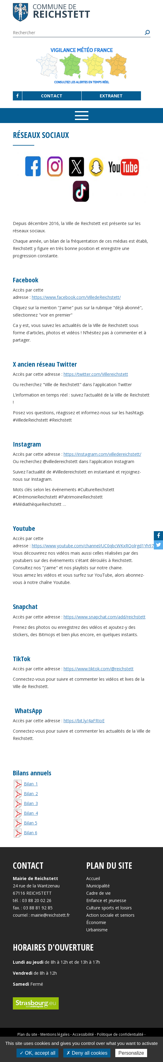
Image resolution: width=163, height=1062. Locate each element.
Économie (96, 922)
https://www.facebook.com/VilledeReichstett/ (76, 297)
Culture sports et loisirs (109, 908)
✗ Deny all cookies (86, 1053)
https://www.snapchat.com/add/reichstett (105, 617)
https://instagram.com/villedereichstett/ (102, 454)
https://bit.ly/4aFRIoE (84, 720)
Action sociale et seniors (110, 915)
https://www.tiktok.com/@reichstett (99, 669)
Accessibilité (83, 1034)
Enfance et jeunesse (106, 900)
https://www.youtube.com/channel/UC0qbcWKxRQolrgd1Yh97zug (96, 546)
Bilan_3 (31, 803)
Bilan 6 (30, 832)
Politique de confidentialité (120, 1034)
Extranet (111, 96)
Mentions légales (54, 1034)
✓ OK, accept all (37, 1053)
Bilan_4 (31, 813)
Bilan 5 (30, 823)
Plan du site (27, 1034)
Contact (51, 96)
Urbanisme (97, 930)
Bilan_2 (31, 793)
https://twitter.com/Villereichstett (96, 374)
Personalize (131, 1053)
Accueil (93, 878)
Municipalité (98, 886)
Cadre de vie (98, 893)
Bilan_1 (31, 784)
